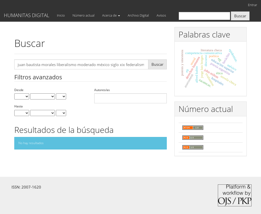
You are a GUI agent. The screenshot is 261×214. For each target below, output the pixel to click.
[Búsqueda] (204, 16)
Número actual (83, 15)
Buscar (240, 15)
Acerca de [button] (111, 15)
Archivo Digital (138, 15)
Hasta (18, 106)
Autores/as (102, 90)
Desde (18, 90)
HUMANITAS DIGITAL (26, 15)
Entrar (252, 5)
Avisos (161, 15)
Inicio (61, 15)
